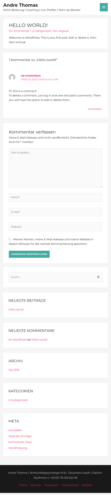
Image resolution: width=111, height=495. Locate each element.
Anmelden (15, 432)
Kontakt (87, 487)
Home (22, 487)
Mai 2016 (14, 372)
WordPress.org (18, 450)
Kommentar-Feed (20, 444)
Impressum (51, 487)
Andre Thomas (22, 5)
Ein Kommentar (19, 31)
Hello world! (16, 311)
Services (35, 487)
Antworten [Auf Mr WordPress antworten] (95, 109)
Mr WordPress (30, 76)
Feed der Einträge (20, 438)
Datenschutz (70, 487)
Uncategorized (41, 31)
